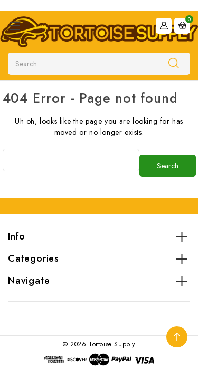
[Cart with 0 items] (182, 26)
